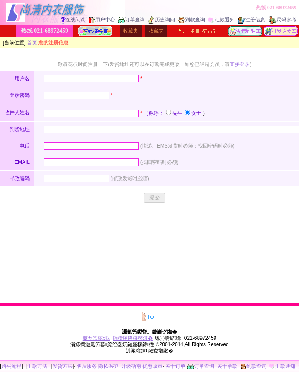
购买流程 (11, 366)
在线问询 (73, 20)
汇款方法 (37, 366)
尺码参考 (282, 20)
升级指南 (131, 366)
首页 (32, 43)
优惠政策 (152, 366)
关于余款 (227, 366)
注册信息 (251, 20)
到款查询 (191, 20)
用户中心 (102, 20)
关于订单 (175, 366)
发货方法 (63, 366)
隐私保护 (108, 366)
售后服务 (87, 366)
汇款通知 (221, 20)
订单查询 (131, 20)
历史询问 (161, 20)
